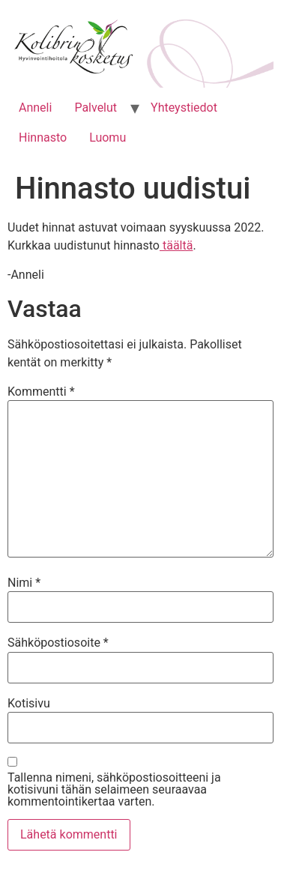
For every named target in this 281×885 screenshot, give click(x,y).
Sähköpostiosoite (58, 643)
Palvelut (95, 107)
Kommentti (41, 392)
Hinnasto (43, 137)
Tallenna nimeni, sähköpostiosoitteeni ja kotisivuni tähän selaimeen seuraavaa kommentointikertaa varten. (114, 790)
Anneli (35, 107)
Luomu (107, 137)
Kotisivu (28, 704)
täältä (176, 245)
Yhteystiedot (184, 107)
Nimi (23, 583)
